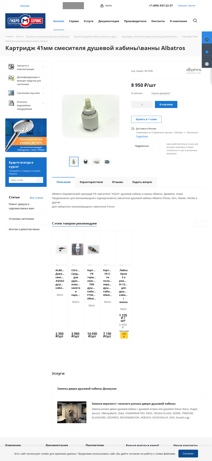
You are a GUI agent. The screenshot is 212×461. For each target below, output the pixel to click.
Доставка (91, 405)
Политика (11, 425)
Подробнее (142, 136)
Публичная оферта (57, 410)
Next (116, 161)
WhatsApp (73, 5)
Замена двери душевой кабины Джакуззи (87, 341)
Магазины (11, 420)
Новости (10, 405)
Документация (57, 394)
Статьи (50, 405)
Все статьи (36, 197)
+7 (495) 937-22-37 (161, 5)
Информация (54, 400)
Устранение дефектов (99, 425)
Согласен (188, 453)
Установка (92, 415)
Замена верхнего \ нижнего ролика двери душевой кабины (134, 356)
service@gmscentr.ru (191, 409)
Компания (13, 394)
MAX (80, 5)
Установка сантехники (21, 218)
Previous (64, 161)
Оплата (90, 400)
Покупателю (95, 394)
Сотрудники (12, 410)
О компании (12, 400)
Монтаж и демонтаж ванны (24, 229)
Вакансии (11, 415)
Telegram (66, 5)
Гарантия (91, 410)
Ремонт (90, 420)
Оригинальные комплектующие (95, 432)
